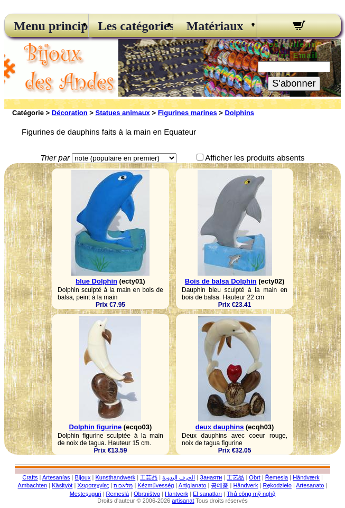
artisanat (183, 500)
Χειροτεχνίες (93, 485)
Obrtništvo (147, 494)
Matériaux (215, 26)
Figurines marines (187, 113)
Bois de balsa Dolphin (221, 281)
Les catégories (130, 26)
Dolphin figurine (95, 427)
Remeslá (117, 494)
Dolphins (239, 113)
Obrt (254, 477)
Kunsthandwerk (115, 477)
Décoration (70, 113)
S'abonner (293, 83)
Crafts (30, 477)
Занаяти (211, 477)
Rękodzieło (277, 485)
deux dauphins (219, 427)
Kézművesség (155, 485)
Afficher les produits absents (254, 157)
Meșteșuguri (85, 494)
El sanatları (207, 494)
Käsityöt (62, 485)
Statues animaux (123, 113)
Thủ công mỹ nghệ (251, 494)
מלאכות (123, 485)
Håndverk (245, 485)
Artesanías (56, 477)
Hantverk (176, 494)
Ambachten (33, 485)
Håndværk (306, 477)
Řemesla (276, 477)
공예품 (219, 485)
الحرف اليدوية (178, 477)
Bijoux (82, 477)
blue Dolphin (96, 281)
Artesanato (310, 485)
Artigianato (193, 485)
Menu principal (46, 26)
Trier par (55, 157)
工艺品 (235, 477)
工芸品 (148, 477)
